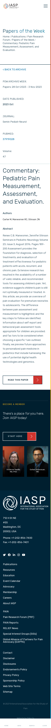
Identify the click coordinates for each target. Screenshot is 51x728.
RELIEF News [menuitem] (10, 628)
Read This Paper (18, 380)
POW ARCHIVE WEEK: (15, 81)
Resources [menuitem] (9, 570)
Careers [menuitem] (7, 598)
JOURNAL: (9, 116)
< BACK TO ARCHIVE (14, 69)
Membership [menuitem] (10, 592)
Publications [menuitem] (10, 564)
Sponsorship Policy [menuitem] (14, 680)
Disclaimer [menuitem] (9, 658)
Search (32, 723)
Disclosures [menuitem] (9, 664)
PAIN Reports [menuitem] (10, 622)
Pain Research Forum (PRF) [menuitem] (18, 617)
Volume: (7, 151)
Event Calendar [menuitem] (11, 581)
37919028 (8, 139)
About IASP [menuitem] (9, 603)
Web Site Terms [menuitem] (11, 686)
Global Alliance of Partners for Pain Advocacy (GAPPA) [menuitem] (23, 640)
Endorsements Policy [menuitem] (15, 669)
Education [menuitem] (9, 575)
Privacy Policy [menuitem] (11, 675)
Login (44, 723)
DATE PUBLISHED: (13, 98)
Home (6, 723)
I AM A (19, 723)
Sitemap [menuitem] (8, 692)
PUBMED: (8, 133)
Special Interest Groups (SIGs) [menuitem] (20, 634)
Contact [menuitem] (8, 653)
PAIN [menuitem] (6, 611)
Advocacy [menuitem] (9, 586)
